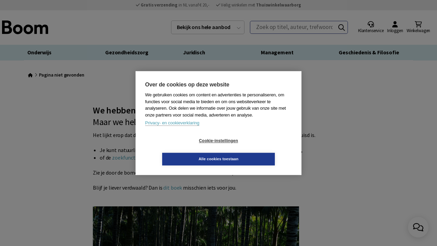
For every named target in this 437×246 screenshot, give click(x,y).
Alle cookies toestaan (259, 150)
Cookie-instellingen (177, 150)
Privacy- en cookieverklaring (172, 132)
